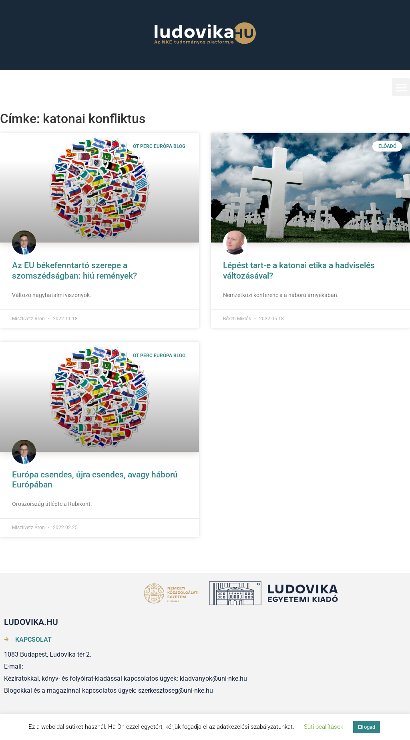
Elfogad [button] (366, 727)
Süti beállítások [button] (323, 726)
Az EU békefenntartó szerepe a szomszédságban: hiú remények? (74, 270)
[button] (401, 87)
